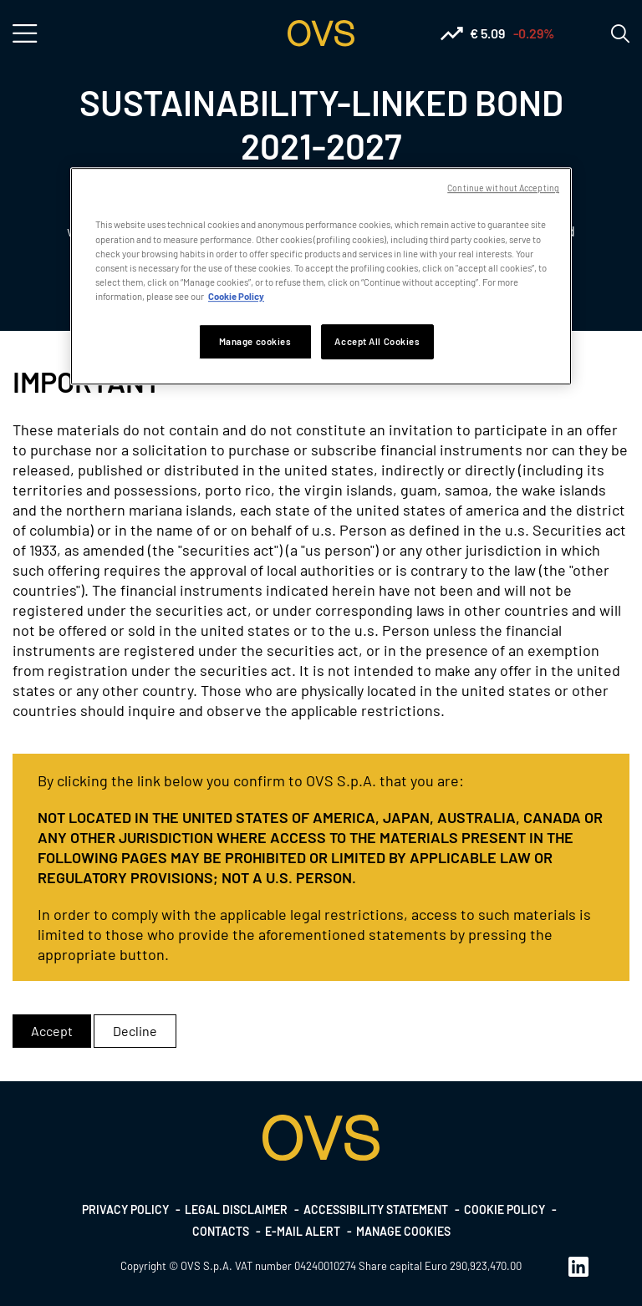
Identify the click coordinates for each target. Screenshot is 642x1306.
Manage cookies (403, 1231)
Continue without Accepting (503, 188)
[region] (321, 276)
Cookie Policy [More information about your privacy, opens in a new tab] (236, 296)
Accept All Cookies (377, 341)
